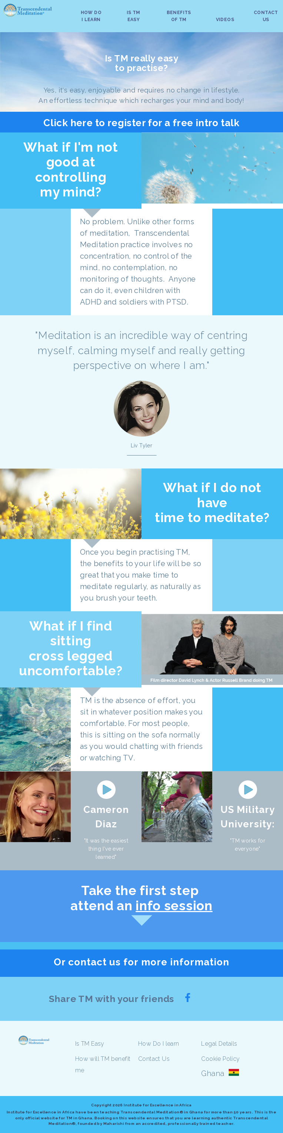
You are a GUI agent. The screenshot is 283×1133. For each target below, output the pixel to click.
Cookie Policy (220, 1058)
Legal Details (219, 1043)
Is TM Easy (89, 1043)
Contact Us (154, 1058)
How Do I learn (158, 1043)
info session (174, 905)
